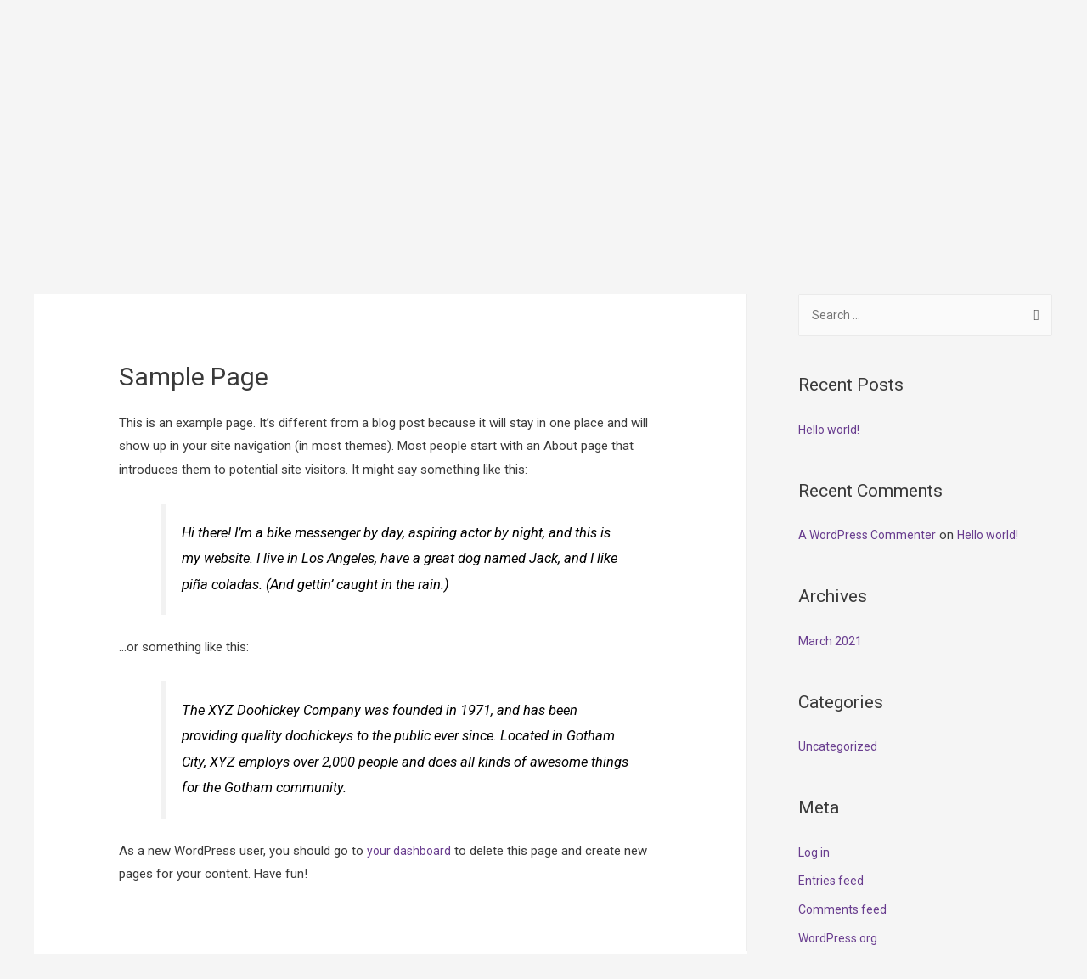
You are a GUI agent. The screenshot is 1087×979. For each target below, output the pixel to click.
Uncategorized (838, 653)
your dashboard (410, 756)
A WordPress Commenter (870, 442)
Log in (815, 760)
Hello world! (831, 337)
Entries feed (831, 788)
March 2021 (831, 548)
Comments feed (844, 816)
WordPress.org (839, 845)
